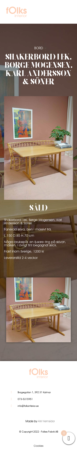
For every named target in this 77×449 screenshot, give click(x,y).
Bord (38, 48)
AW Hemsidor (46, 421)
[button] (65, 13)
